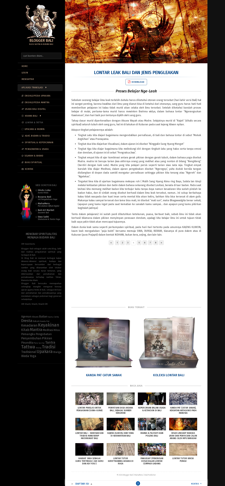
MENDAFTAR (28, 79)
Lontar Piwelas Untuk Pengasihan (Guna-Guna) (89, 409)
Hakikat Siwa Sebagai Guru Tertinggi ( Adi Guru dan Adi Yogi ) (89, 461)
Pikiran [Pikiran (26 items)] (47, 338)
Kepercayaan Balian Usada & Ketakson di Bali (152, 409)
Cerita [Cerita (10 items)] (56, 317)
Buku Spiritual (33, 162)
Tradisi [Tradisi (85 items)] (49, 347)
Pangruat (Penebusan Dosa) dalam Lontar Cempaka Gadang (152, 461)
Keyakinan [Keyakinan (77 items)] (48, 325)
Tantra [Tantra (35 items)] (50, 342)
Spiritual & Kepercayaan (39, 142)
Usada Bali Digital (35, 109)
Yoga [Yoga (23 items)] (33, 356)
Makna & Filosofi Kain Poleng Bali (151, 434)
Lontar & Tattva (34, 122)
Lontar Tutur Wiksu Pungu (183, 459)
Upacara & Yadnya (34, 129)
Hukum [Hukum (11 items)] (36, 321)
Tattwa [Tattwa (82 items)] (28, 347)
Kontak (29, 169)
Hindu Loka (44, 191)
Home (25, 66)
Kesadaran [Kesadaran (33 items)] (29, 325)
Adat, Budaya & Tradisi (37, 135)
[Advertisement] (136, 274)
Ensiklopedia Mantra (37, 102)
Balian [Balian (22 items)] (43, 316)
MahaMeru (48, 204)
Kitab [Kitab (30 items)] (25, 330)
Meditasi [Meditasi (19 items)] (48, 330)
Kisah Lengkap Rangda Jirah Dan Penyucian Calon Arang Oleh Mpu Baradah (183, 436)
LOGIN (25, 72)
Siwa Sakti (49, 217)
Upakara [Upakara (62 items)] (45, 351)
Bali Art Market (46, 211)
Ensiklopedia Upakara (37, 95)
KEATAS (195, 484)
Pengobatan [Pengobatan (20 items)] (44, 334)
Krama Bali (31, 116)
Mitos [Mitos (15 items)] (57, 330)
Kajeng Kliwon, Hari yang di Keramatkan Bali (120, 434)
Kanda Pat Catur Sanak (104, 375)
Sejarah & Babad (34, 155)
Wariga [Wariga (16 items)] (57, 352)
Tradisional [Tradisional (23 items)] (28, 352)
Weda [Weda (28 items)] (25, 356)
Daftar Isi (82, 483)
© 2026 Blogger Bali (125, 475)
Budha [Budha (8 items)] (50, 317)
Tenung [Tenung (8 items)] (38, 348)
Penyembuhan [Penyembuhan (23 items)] (31, 338)
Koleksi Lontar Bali (168, 375)
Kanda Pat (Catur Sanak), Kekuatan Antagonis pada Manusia (183, 410)
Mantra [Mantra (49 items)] (36, 329)
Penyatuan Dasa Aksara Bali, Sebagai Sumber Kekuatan (120, 410)
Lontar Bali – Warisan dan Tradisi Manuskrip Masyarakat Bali (89, 436)
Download (136, 81)
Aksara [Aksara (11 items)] (35, 316)
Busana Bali (47, 197)
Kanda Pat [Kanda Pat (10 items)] (44, 321)
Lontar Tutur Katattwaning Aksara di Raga (120, 461)
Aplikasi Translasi (32, 87)
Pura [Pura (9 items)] (36, 343)
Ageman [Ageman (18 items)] (26, 316)
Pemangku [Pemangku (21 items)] (28, 334)
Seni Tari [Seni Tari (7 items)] (41, 343)
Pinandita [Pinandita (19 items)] (27, 342)
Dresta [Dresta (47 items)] (26, 320)
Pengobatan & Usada (37, 149)
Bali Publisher (150, 475)
